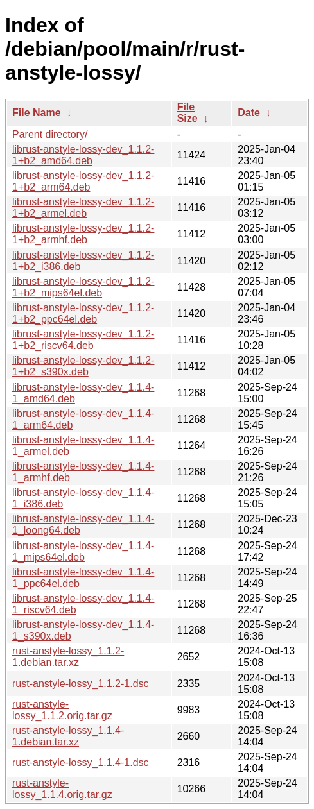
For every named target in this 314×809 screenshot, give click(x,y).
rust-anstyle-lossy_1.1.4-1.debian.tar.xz (68, 736)
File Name (36, 112)
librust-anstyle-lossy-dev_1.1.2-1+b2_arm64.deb (83, 181)
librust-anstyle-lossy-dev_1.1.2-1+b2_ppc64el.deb (83, 313)
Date (249, 112)
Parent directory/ (49, 134)
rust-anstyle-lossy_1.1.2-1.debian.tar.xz (68, 656)
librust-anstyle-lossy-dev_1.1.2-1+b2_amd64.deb (83, 155)
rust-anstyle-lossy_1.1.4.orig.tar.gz (62, 789)
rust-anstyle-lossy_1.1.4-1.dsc (80, 762)
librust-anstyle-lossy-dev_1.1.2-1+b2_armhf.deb (83, 234)
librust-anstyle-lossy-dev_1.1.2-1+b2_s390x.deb (83, 366)
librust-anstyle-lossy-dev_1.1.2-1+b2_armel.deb (83, 207)
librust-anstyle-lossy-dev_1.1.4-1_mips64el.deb (83, 551)
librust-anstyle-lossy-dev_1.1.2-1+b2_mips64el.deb (83, 287)
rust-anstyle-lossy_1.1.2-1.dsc (80, 683)
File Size (187, 112)
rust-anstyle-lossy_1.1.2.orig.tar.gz (62, 710)
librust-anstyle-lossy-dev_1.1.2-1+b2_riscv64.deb (83, 339)
